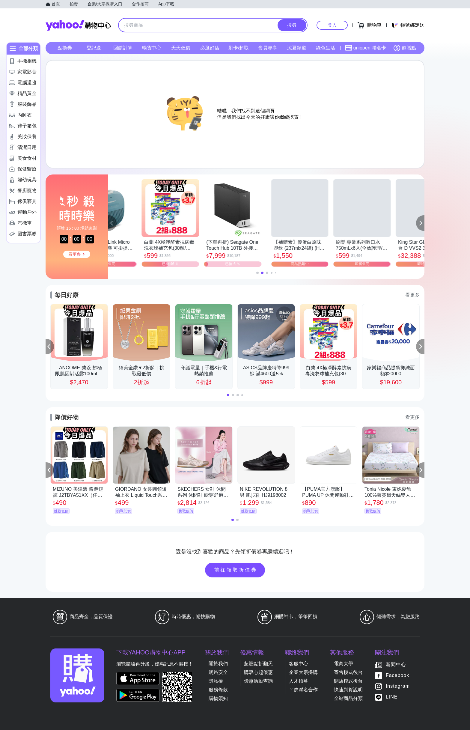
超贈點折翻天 (258, 663)
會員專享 (267, 47)
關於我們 (218, 663)
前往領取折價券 (235, 569)
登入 (332, 25)
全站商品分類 (348, 698)
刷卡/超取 (238, 47)
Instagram (398, 686)
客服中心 (298, 663)
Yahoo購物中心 (78, 25)
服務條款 (218, 689)
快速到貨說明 (348, 689)
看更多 (412, 294)
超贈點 (404, 48)
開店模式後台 (348, 681)
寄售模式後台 (348, 672)
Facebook (397, 675)
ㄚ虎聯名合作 (303, 689)
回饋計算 (122, 47)
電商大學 (343, 663)
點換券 (65, 47)
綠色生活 (325, 47)
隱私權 (216, 681)
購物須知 (218, 698)
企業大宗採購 (303, 672)
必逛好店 (209, 47)
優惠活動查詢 (258, 681)
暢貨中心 (151, 47)
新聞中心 (396, 664)
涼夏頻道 (296, 47)
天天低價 (180, 47)
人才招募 (298, 681)
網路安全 (218, 672)
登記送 (94, 47)
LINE (392, 696)
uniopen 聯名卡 (365, 48)
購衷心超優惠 (258, 672)
